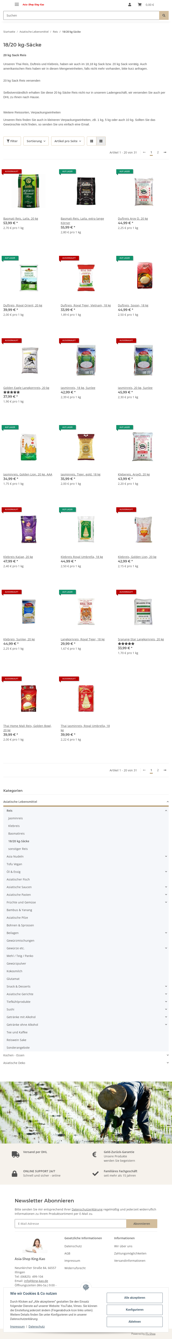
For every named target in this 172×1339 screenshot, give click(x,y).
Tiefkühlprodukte (18, 1002)
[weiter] (165, 152)
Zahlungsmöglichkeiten (130, 1253)
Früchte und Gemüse (21, 902)
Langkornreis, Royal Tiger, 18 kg (83, 639)
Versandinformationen (129, 1261)
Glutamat (13, 979)
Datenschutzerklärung (87, 1209)
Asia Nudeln (15, 856)
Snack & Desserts (18, 986)
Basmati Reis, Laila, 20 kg (20, 218)
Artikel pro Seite (66, 141)
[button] (129, 4)
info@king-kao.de (36, 1281)
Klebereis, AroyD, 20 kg (134, 474)
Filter (12, 141)
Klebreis (14, 826)
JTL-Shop (150, 1333)
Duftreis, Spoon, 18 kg (133, 305)
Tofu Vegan (14, 864)
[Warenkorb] (145, 4)
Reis (9, 810)
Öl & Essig (14, 872)
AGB (67, 1253)
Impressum (72, 1261)
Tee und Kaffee (17, 1032)
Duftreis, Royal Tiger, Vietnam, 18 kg (86, 305)
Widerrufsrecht (75, 1268)
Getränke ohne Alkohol (22, 1025)
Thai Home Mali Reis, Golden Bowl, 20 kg (27, 728)
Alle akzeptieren (134, 1297)
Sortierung (34, 141)
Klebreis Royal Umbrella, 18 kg (82, 557)
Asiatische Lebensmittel (20, 802)
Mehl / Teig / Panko (20, 956)
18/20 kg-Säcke (18, 841)
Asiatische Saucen (19, 887)
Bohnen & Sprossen (20, 925)
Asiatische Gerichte (20, 994)
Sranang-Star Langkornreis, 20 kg (141, 639)
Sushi (10, 1009)
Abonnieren (141, 1224)
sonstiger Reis (18, 849)
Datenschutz (73, 1246)
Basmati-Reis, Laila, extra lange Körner (82, 221)
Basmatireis (16, 833)
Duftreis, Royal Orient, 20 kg (22, 305)
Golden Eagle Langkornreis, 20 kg (26, 388)
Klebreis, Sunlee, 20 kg (19, 639)
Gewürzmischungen (20, 940)
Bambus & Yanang (19, 910)
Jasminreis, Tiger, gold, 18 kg (81, 474)
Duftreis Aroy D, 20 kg (133, 218)
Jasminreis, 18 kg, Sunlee (78, 388)
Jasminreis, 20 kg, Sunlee (135, 388)
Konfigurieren (134, 1309)
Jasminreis (15, 818)
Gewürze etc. (16, 948)
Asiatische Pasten (19, 895)
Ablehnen (134, 1321)
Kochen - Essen (13, 1055)
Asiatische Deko (14, 1063)
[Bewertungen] (11, 392)
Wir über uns (123, 1246)
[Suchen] (81, 15)
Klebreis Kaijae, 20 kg (18, 557)
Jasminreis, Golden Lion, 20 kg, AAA (27, 474)
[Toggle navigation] (17, 2)
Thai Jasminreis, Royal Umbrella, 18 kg (85, 728)
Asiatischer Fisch (18, 879)
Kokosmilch (14, 971)
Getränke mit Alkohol (21, 1017)
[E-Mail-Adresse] (70, 1223)
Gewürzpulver (16, 963)
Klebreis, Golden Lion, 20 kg (137, 557)
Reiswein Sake (16, 1040)
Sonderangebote (18, 1048)
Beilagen (13, 933)
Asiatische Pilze (17, 918)
